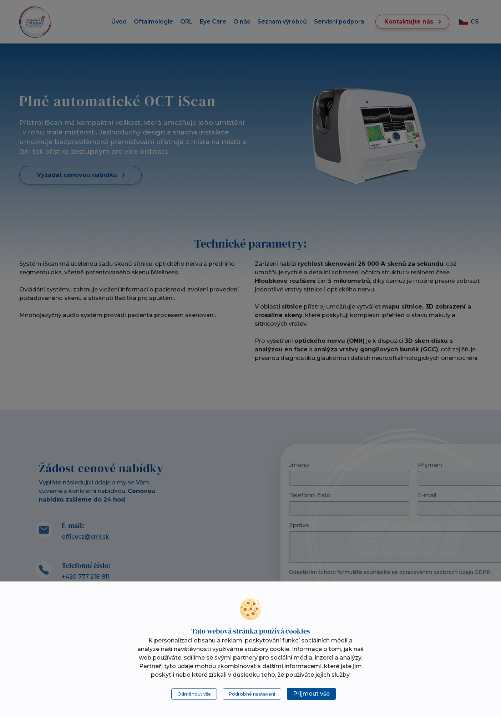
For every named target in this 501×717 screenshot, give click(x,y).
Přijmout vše (311, 693)
